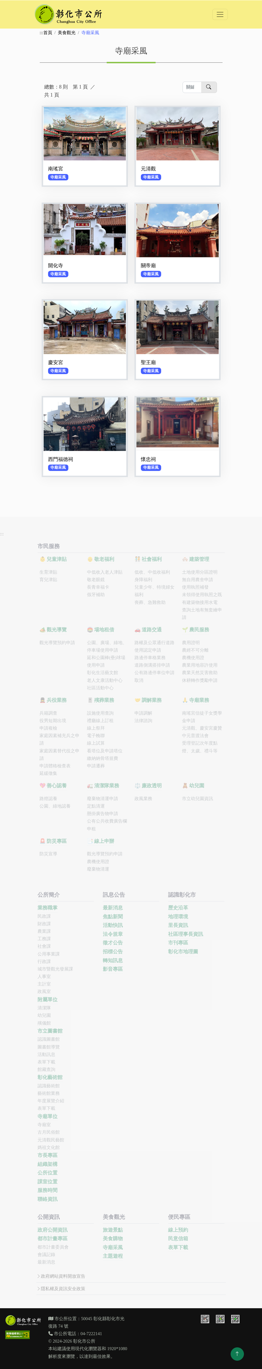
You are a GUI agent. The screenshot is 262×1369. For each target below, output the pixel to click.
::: (41, 32)
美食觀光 (67, 32)
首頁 (47, 32)
